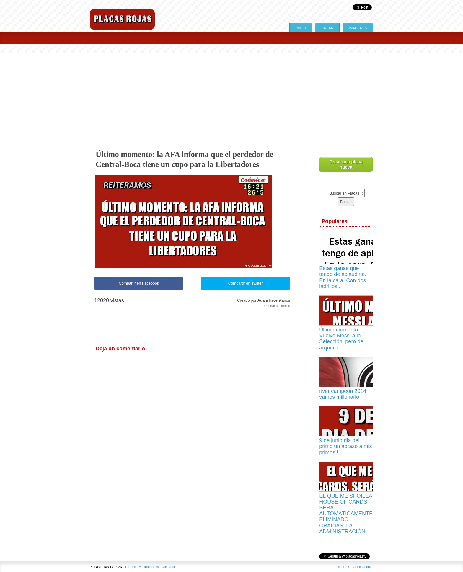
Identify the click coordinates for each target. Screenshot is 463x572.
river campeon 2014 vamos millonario (342, 394)
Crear (327, 28)
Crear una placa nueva (346, 164)
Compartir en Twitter (245, 283)
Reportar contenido (276, 306)
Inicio (301, 28)
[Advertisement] (231, 97)
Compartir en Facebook (139, 283)
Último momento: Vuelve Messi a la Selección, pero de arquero (341, 339)
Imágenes (358, 28)
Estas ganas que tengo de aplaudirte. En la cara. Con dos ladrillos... (342, 277)
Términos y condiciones (142, 566)
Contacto (168, 566)
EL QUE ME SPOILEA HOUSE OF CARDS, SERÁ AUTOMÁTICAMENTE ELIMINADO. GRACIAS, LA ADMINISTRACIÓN (346, 514)
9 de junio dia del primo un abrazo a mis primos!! (345, 446)
